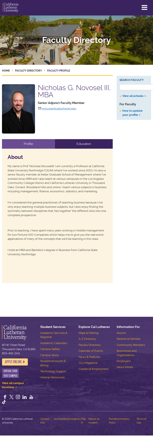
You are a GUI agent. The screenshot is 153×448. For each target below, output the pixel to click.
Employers (124, 361)
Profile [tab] (28, 144)
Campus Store (49, 355)
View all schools (132, 96)
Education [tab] (84, 144)
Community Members (131, 345)
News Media (125, 367)
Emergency (74, 418)
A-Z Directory (87, 338)
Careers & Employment (94, 369)
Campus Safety (50, 349)
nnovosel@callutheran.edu (59, 108)
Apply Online (13, 362)
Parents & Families (128, 338)
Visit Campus (10, 375)
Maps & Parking (89, 333)
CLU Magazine (88, 362)
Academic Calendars (53, 343)
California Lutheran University (10, 8)
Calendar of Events (91, 350)
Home (6, 70)
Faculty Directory (76, 40)
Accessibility (61, 418)
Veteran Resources (52, 377)
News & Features (89, 357)
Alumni (121, 333)
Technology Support (53, 371)
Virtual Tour (10, 371)
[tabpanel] (57, 216)
